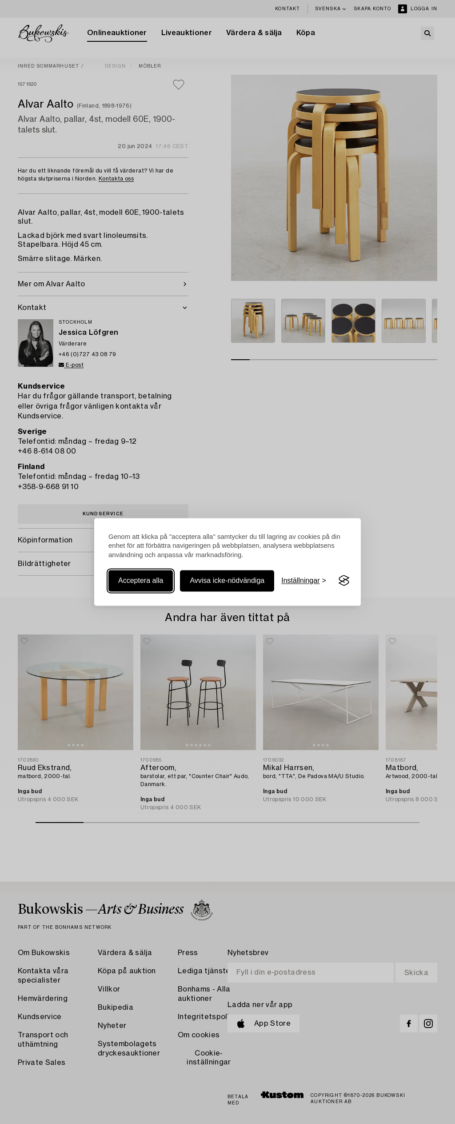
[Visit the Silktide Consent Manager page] (344, 580)
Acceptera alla (140, 580)
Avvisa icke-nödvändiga (227, 580)
